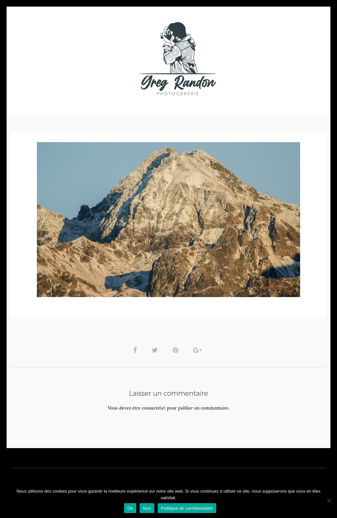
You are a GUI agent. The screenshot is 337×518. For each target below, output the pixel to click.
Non (147, 508)
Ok (130, 508)
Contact (245, 58)
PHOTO (52, 58)
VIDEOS (85, 58)
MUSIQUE (116, 58)
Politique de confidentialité (187, 508)
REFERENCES (282, 58)
